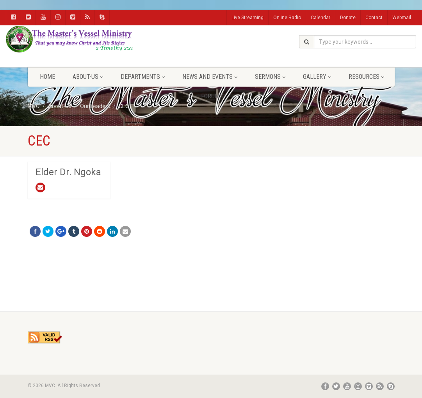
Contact (374, 17)
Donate (348, 17)
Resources (366, 76)
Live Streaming (247, 17)
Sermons (270, 76)
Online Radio (287, 17)
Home (47, 76)
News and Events (209, 76)
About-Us (88, 76)
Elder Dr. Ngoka (68, 172)
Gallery (317, 76)
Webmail (401, 17)
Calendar (320, 17)
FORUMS (212, 96)
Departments (143, 76)
